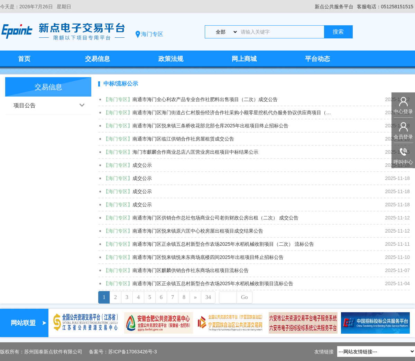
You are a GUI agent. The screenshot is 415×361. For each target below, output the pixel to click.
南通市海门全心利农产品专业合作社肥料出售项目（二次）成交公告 (205, 99)
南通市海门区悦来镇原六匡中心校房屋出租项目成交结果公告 (197, 231)
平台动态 (317, 58)
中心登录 (403, 111)
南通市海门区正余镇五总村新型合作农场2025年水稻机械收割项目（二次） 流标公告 (223, 244)
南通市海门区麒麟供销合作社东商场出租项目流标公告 (190, 270)
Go (244, 297)
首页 (24, 58)
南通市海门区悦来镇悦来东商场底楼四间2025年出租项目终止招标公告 (208, 257)
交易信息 (97, 58)
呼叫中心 (403, 162)
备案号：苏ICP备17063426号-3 (123, 351)
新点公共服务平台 (334, 6)
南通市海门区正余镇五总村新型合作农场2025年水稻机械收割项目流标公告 (212, 283)
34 (208, 297)
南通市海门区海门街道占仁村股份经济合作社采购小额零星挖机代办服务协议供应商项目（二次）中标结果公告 (232, 112)
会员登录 (403, 136)
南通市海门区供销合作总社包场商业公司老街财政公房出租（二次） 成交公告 (215, 217)
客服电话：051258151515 (385, 6)
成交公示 (142, 165)
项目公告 (24, 105)
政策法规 (170, 58)
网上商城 (244, 58)
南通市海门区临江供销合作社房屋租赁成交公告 (183, 139)
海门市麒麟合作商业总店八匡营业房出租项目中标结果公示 (195, 152)
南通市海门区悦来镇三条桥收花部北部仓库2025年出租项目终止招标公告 (210, 125)
